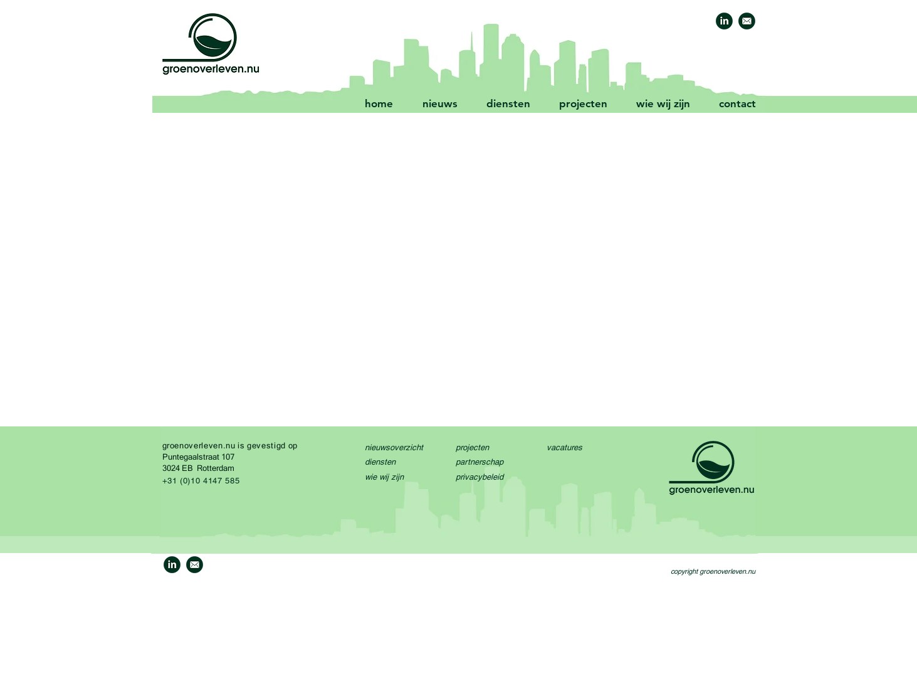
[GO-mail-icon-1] (746, 21)
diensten (380, 462)
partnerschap (479, 462)
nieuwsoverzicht (394, 447)
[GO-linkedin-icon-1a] (724, 21)
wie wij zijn (384, 477)
